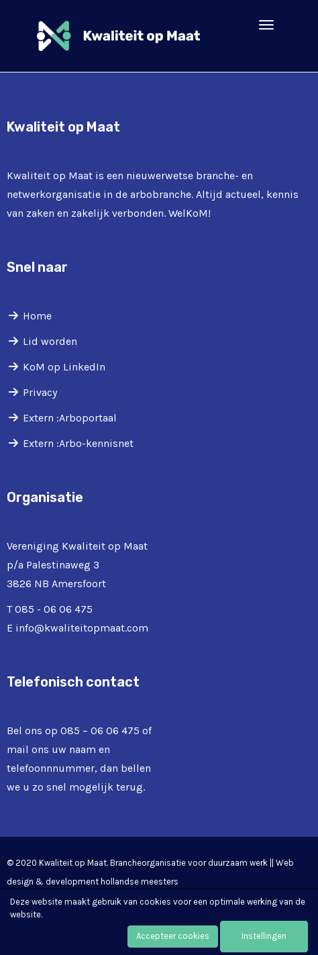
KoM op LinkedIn (64, 366)
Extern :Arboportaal (70, 417)
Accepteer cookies (172, 936)
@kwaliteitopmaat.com (81, 627)
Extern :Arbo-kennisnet (78, 443)
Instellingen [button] (264, 936)
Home (37, 315)
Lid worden (50, 341)
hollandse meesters (139, 881)
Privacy (40, 392)
